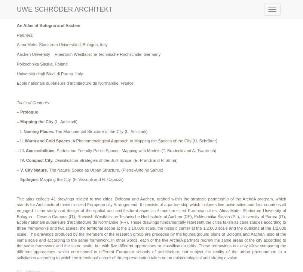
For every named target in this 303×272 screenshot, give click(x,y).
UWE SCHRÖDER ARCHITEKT (65, 9)
